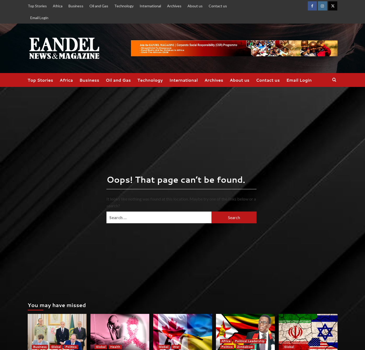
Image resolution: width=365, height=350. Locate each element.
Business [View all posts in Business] (40, 347)
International (150, 6)
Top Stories (37, 6)
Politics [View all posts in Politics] (71, 347)
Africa (57, 6)
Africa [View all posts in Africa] (226, 341)
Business (76, 6)
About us (195, 6)
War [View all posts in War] (176, 347)
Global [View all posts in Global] (56, 347)
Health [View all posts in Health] (115, 347)
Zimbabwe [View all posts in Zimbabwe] (245, 347)
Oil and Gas (98, 6)
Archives (174, 6)
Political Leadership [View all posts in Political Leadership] (249, 341)
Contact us (218, 6)
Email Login (39, 17)
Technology (124, 6)
